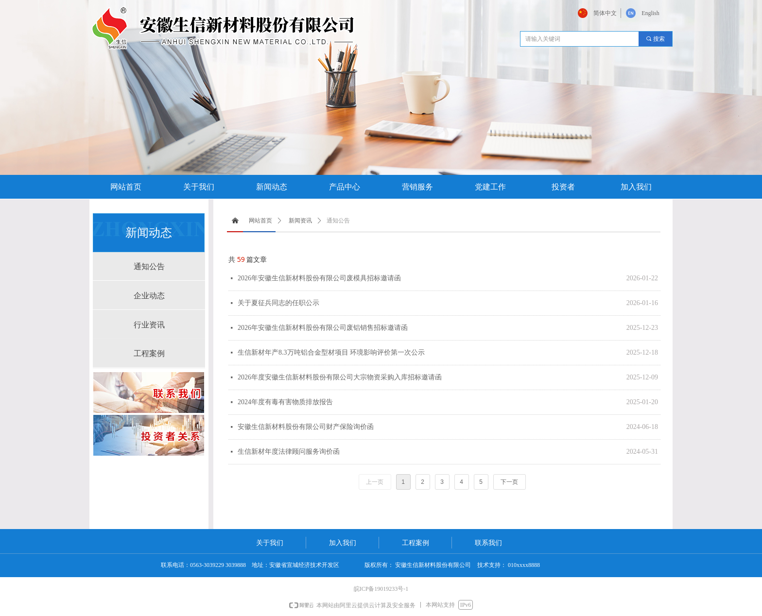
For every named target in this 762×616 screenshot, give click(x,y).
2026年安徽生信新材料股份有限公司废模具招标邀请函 (319, 278)
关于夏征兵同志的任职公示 (278, 303)
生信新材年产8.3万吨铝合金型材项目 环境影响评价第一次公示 (331, 352)
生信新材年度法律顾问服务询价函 (289, 451)
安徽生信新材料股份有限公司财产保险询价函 (306, 426)
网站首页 (260, 220)
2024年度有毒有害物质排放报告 (285, 402)
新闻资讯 (300, 220)
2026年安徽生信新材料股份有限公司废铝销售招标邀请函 (323, 327)
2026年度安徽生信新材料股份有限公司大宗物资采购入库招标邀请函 (340, 377)
